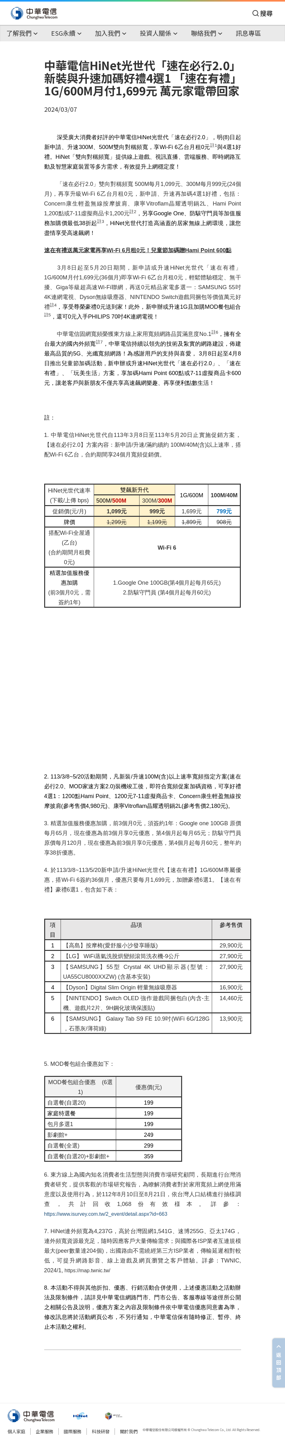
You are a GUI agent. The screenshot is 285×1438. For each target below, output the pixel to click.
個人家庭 (16, 1431)
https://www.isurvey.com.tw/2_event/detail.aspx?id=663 (106, 1214)
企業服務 (44, 1431)
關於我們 (129, 1431)
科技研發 (101, 1431)
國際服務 (72, 1431)
